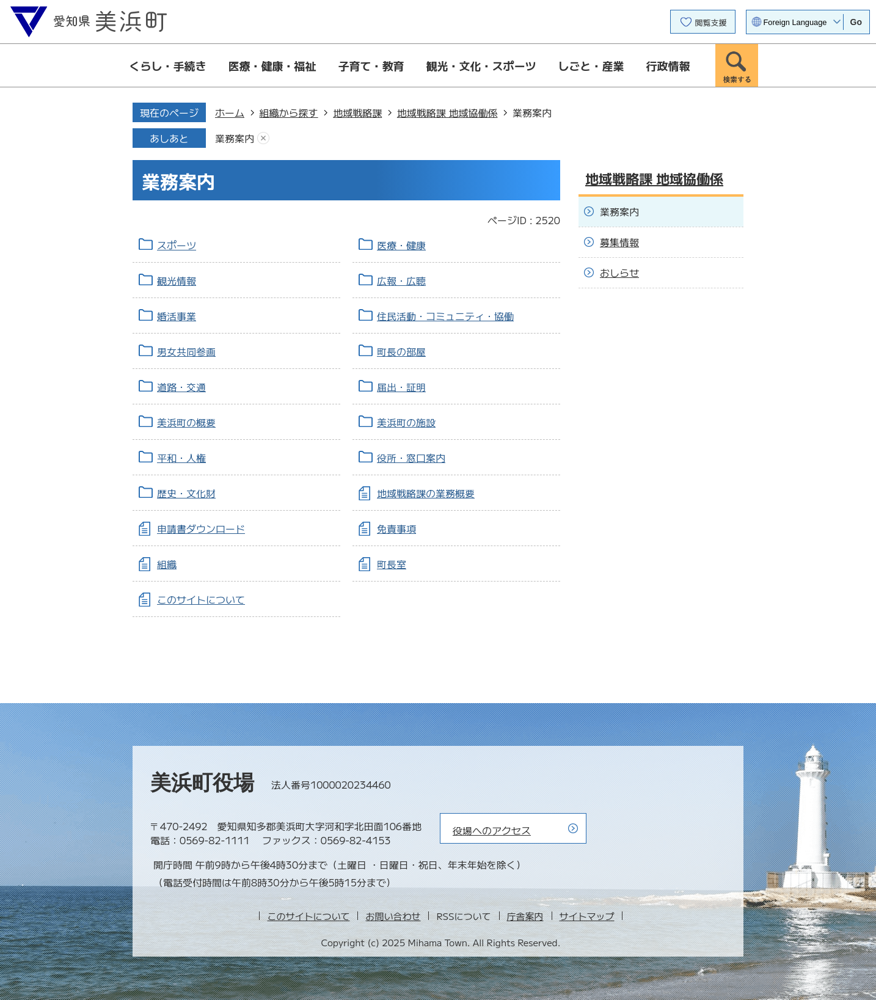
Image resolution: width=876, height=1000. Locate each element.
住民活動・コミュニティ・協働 (445, 315)
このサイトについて (201, 599)
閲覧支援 (711, 22)
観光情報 (176, 280)
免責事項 (396, 528)
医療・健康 (401, 245)
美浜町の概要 (186, 422)
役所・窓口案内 (411, 457)
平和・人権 (181, 457)
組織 (167, 564)
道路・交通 (181, 386)
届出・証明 (401, 386)
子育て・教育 (371, 65)
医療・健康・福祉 (272, 65)
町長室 (391, 564)
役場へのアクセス (492, 830)
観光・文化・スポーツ (481, 65)
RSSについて (463, 916)
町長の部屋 (401, 351)
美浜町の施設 (406, 422)
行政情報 (668, 65)
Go (856, 22)
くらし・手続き (168, 65)
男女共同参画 (186, 351)
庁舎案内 (525, 916)
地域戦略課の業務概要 (426, 493)
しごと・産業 (591, 65)
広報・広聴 (401, 280)
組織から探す (289, 112)
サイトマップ (587, 916)
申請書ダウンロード (201, 528)
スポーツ (176, 245)
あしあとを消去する (263, 138)
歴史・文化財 (186, 493)
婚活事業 (176, 315)
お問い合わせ (392, 916)
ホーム (229, 112)
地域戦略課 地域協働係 (447, 112)
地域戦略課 (357, 112)
